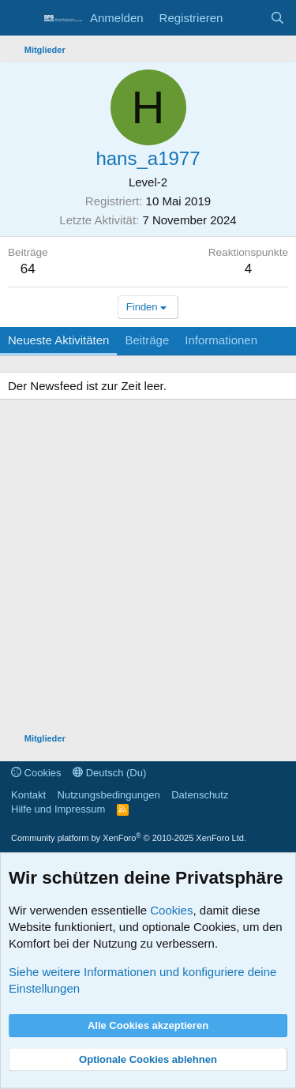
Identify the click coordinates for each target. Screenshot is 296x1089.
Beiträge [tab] (147, 340)
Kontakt (28, 795)
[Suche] (277, 17)
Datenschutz (199, 795)
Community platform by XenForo (128, 838)
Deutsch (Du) (109, 773)
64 (28, 268)
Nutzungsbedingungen (109, 795)
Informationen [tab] (221, 340)
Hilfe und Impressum (58, 809)
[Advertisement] (148, 568)
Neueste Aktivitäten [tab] (58, 340)
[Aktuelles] (245, 17)
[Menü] (21, 18)
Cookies (36, 773)
